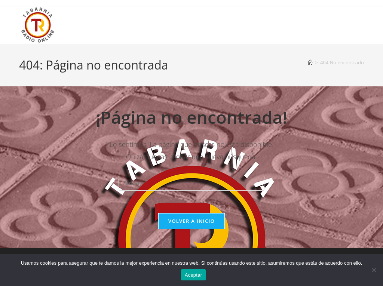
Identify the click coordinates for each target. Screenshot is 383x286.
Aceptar (193, 275)
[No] (373, 270)
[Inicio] (310, 62)
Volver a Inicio (191, 221)
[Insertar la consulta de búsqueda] (191, 183)
